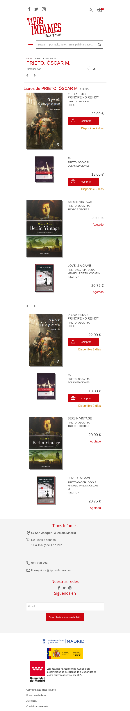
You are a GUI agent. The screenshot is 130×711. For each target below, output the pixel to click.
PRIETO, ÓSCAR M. (79, 101)
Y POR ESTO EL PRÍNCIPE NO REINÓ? (83, 96)
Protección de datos (36, 695)
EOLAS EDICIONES (79, 165)
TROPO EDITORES (78, 209)
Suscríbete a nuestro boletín (65, 617)
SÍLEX (71, 105)
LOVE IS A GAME (79, 265)
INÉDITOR (73, 276)
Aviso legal (31, 701)
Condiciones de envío (37, 706)
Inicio (29, 58)
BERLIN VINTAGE (80, 201)
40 (69, 158)
